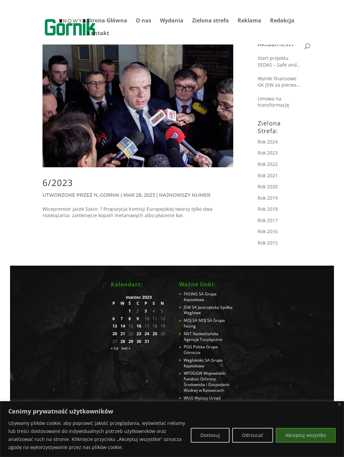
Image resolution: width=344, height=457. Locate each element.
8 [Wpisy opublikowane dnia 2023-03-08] (129, 319)
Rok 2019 (268, 198)
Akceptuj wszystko (305, 435)
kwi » (126, 348)
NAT (188, 334)
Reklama (249, 21)
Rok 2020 (268, 186)
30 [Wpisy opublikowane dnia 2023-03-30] (139, 341)
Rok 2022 (268, 164)
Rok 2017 (268, 220)
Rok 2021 (268, 175)
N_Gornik (106, 195)
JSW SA (190, 307)
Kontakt (98, 34)
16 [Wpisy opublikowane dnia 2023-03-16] (139, 326)
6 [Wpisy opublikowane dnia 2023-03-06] (113, 319)
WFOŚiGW (193, 373)
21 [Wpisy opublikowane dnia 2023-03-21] (122, 334)
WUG (188, 398)
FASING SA (194, 294)
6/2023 (57, 183)
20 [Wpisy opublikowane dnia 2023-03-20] (114, 334)
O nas (143, 21)
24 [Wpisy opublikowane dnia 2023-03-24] (147, 334)
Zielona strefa (210, 21)
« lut (114, 348)
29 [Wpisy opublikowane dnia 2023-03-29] (130, 341)
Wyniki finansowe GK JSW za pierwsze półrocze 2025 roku (280, 81)
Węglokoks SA (197, 360)
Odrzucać (252, 435)
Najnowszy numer (184, 195)
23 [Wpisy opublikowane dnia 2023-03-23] (139, 334)
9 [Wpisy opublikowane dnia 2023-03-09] (138, 319)
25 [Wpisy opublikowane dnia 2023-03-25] (155, 334)
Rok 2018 (268, 209)
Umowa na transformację (273, 101)
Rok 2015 (268, 243)
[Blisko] (339, 404)
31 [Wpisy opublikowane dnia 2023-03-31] (147, 341)
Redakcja (282, 21)
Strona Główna (107, 21)
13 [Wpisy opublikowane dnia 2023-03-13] (114, 326)
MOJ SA (190, 320)
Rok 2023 (268, 153)
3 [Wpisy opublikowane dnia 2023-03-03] (146, 311)
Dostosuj (210, 435)
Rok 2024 (268, 142)
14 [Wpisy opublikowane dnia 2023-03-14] (122, 326)
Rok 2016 (268, 231)
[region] (172, 429)
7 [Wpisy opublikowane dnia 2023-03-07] (121, 319)
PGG (188, 347)
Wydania (171, 21)
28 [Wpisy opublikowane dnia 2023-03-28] (122, 341)
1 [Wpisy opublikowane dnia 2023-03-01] (129, 311)
